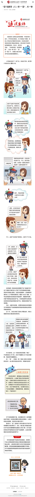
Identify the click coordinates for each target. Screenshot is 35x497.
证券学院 (8, 488)
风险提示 (27, 488)
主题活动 (18, 488)
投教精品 (13, 488)
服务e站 (22, 488)
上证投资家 (19, 491)
